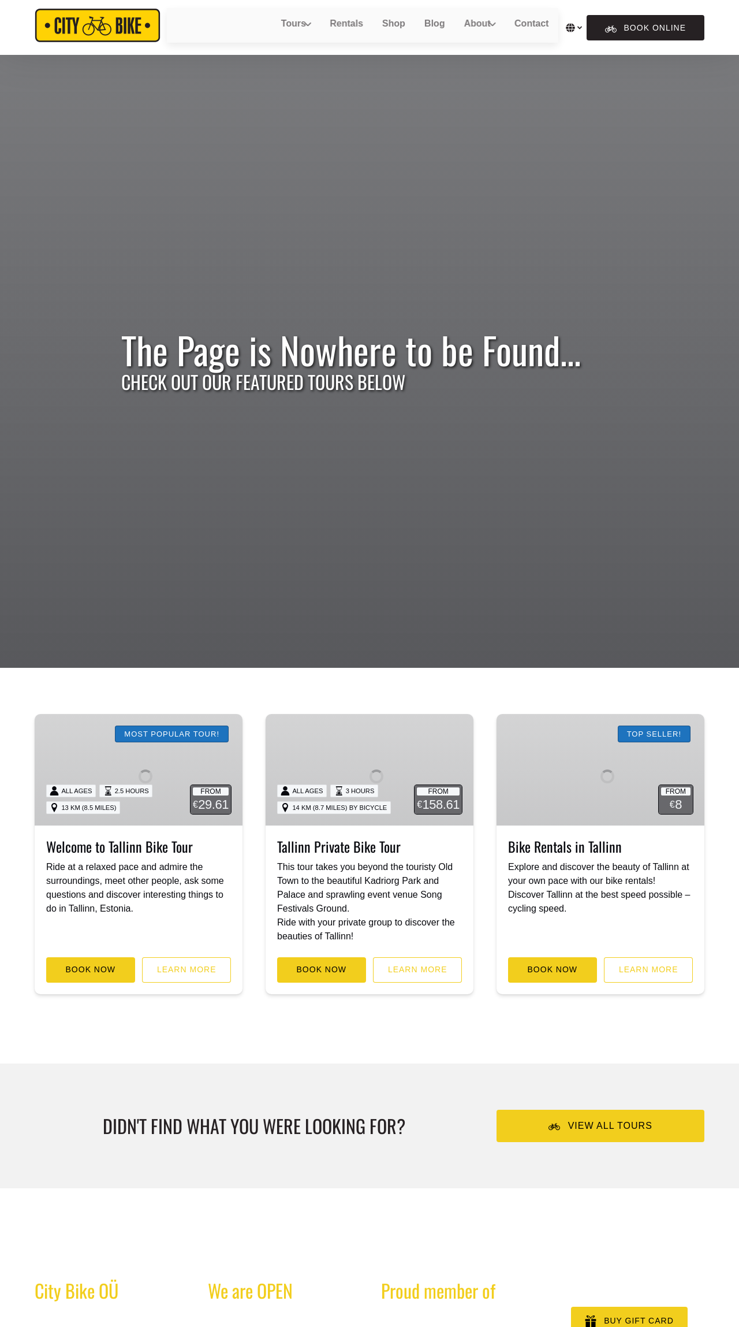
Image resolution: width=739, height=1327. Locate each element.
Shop (388, 27)
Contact (516, 27)
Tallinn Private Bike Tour (339, 873)
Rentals (346, 27)
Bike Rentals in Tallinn (565, 873)
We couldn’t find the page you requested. (157, 1269)
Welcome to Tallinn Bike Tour (119, 873)
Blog (423, 27)
